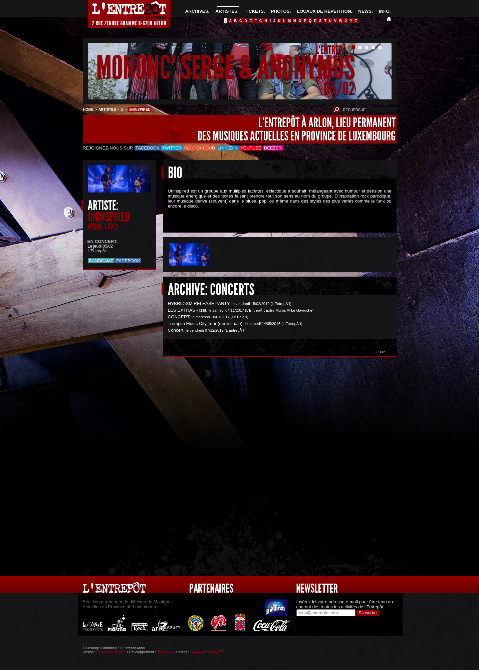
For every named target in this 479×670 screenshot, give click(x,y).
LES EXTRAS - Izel (187, 310)
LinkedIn (228, 147)
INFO (384, 11)
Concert (176, 330)
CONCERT (178, 316)
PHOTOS (280, 11)
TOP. (381, 352)
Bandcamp (101, 260)
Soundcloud (199, 147)
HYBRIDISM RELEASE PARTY (198, 303)
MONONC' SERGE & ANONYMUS (225, 68)
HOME (88, 109)
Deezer (273, 147)
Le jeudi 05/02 (100, 246)
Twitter (172, 147)
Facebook (148, 147)
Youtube (250, 147)
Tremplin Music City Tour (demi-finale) (205, 323)
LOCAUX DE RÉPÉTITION (324, 11)
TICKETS (254, 11)
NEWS (365, 11)
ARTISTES (226, 11)
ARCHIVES (196, 11)
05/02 (339, 88)
